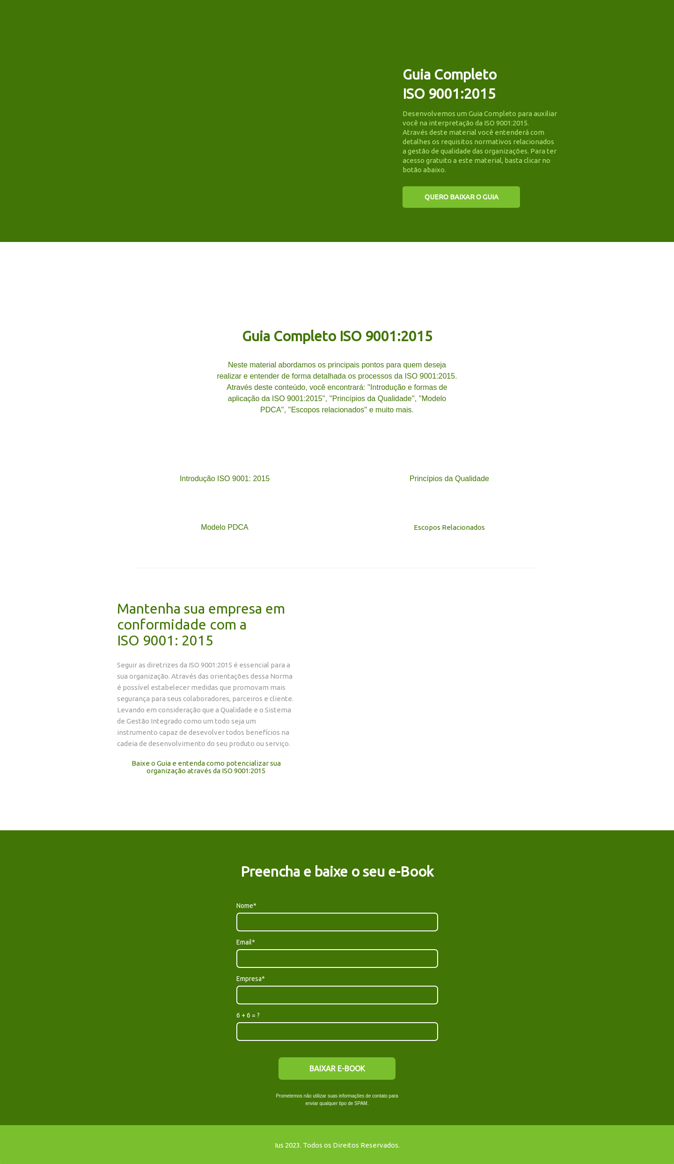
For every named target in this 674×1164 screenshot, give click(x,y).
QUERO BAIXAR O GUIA (461, 197)
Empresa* (250, 978)
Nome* (246, 905)
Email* (245, 942)
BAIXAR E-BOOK (337, 1068)
